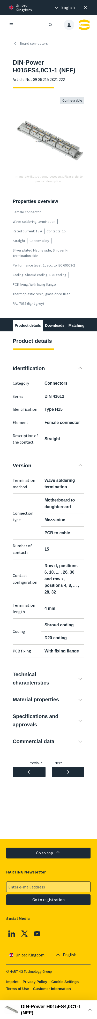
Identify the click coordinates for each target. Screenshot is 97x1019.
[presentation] (64, 7)
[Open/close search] (51, 25)
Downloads (54, 325)
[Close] (85, 7)
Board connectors (30, 43)
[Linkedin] (11, 933)
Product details (28, 325)
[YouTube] (37, 933)
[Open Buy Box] (48, 1009)
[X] (24, 933)
